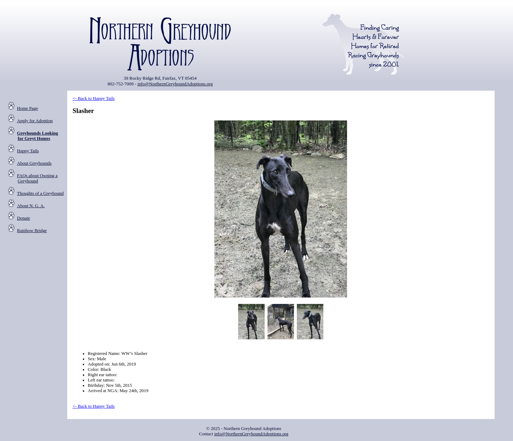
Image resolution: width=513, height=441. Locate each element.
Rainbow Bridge (32, 230)
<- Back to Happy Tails (94, 98)
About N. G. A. (31, 205)
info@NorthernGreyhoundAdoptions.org (175, 83)
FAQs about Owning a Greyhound (37, 178)
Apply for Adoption (35, 120)
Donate (23, 218)
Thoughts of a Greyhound (40, 193)
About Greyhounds (34, 163)
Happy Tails (28, 150)
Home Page (27, 108)
